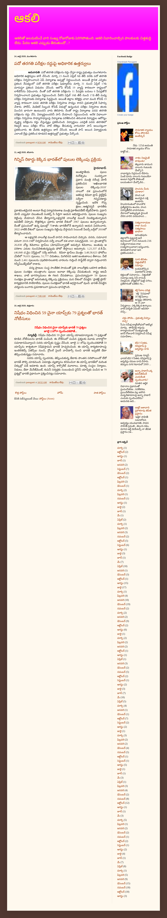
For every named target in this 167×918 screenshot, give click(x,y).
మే (118, 515)
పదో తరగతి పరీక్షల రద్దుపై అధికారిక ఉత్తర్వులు (52, 63)
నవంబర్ (121, 498)
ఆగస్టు (120, 456)
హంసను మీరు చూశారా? (142, 190)
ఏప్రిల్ (120, 519)
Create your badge (125, 115)
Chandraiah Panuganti (127, 62)
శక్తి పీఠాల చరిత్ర (142, 290)
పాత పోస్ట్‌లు (100, 392)
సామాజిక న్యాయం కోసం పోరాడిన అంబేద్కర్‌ (144, 133)
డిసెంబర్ (121, 473)
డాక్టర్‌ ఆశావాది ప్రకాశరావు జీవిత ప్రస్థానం (143, 410)
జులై (119, 507)
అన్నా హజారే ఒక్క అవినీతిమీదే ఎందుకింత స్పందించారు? (144, 375)
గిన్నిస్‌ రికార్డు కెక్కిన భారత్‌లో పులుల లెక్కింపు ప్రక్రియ (58, 159)
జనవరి (120, 464)
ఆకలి (27, 18)
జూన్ (119, 460)
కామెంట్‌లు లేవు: (55, 142)
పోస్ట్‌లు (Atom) (46, 398)
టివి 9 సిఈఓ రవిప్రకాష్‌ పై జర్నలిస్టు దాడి (142, 346)
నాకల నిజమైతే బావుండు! (142, 159)
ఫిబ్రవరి (120, 481)
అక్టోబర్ (121, 452)
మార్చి (120, 448)
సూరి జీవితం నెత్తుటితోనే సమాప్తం (141, 262)
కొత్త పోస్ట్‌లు (20, 392)
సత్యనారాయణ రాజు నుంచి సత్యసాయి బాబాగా (142, 227)
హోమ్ (60, 392)
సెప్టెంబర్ (121, 469)
